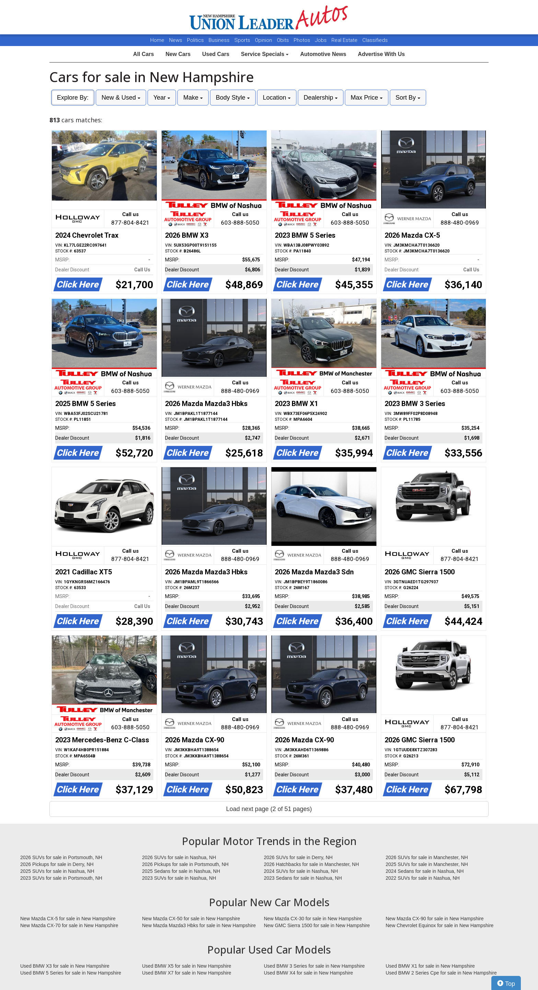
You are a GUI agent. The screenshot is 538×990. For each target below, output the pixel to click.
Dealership (321, 97)
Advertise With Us (381, 54)
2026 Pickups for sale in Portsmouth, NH (185, 864)
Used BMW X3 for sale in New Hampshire (64, 966)
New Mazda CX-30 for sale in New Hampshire (313, 918)
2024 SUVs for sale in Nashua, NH (301, 871)
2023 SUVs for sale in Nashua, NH (179, 878)
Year (161, 97)
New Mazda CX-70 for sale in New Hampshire (69, 925)
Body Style (233, 97)
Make (193, 97)
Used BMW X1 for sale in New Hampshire (430, 966)
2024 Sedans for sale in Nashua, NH (425, 871)
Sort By (408, 97)
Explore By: (73, 97)
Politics (195, 40)
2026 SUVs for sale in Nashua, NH (179, 857)
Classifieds (375, 40)
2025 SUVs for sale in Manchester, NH (427, 864)
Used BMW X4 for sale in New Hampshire (308, 973)
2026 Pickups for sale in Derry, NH (57, 864)
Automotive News (323, 54)
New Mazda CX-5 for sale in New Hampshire (68, 918)
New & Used (121, 97)
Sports (243, 40)
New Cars (177, 54)
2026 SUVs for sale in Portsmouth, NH (61, 857)
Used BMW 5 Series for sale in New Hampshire (70, 973)
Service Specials (265, 54)
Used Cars (215, 54)
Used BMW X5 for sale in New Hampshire (186, 966)
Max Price (367, 97)
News (175, 40)
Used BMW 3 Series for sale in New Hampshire (314, 966)
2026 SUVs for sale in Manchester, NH (427, 857)
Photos (303, 40)
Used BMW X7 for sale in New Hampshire (186, 973)
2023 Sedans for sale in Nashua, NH (303, 878)
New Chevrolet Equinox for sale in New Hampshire (439, 925)
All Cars (143, 54)
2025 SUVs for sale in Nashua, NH (57, 871)
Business (220, 40)
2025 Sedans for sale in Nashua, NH (181, 871)
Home (157, 40)
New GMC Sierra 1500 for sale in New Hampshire (317, 925)
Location (277, 97)
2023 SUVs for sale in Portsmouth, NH (61, 878)
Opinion (264, 40)
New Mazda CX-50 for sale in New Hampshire (191, 918)
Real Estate (345, 40)
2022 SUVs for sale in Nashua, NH (423, 878)
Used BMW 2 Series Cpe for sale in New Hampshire (441, 973)
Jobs (321, 40)
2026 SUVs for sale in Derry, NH (298, 857)
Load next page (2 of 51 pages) (269, 809)
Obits (283, 40)
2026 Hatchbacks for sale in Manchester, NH (311, 864)
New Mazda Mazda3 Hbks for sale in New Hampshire (199, 925)
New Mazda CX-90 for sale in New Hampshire (435, 918)
